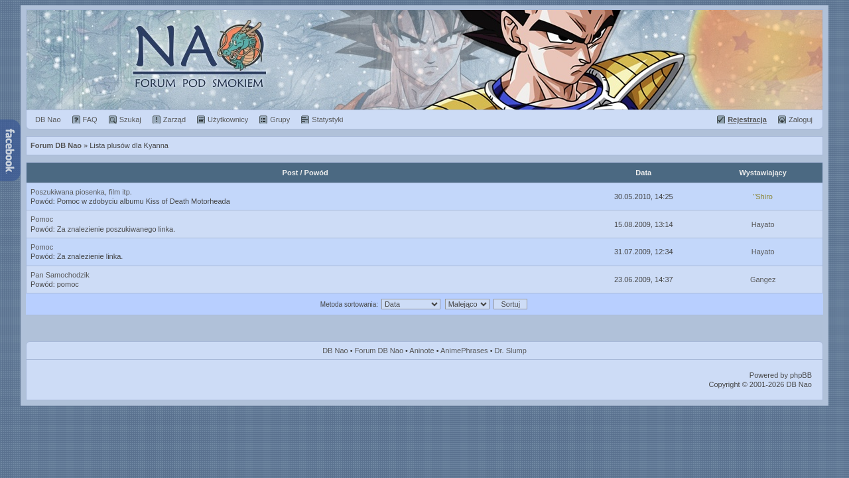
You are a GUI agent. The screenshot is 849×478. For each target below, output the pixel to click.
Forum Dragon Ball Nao (424, 60)
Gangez (763, 279)
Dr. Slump (511, 351)
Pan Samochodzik (60, 275)
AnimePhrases (464, 351)
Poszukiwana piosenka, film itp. (81, 192)
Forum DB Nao (379, 351)
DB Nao (335, 351)
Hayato (763, 224)
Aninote (421, 351)
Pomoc (42, 219)
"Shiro (763, 196)
